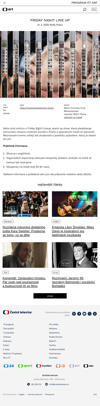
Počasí (6, 345)
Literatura (8, 221)
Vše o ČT (7, 357)
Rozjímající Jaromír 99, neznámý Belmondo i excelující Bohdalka (73, 282)
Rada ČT (52, 341)
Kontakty (53, 357)
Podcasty (7, 341)
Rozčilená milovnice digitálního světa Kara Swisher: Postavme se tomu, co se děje (24, 231)
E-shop (6, 349)
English (21, 394)
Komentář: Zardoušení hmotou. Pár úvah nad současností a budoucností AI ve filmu (24, 282)
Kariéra (52, 345)
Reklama (53, 328)
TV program (8, 324)
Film (5, 272)
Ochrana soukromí (35, 394)
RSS (95, 394)
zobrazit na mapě (73, 117)
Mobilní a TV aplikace (12, 353)
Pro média (53, 324)
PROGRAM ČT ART (84, 2)
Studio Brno (54, 332)
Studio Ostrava (55, 337)
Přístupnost (49, 394)
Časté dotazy (55, 353)
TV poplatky (8, 332)
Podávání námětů (57, 349)
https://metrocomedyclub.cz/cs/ (37, 107)
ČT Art (55, 272)
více (50, 295)
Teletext (7, 337)
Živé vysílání (8, 328)
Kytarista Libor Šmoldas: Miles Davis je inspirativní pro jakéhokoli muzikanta (73, 231)
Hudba (56, 221)
